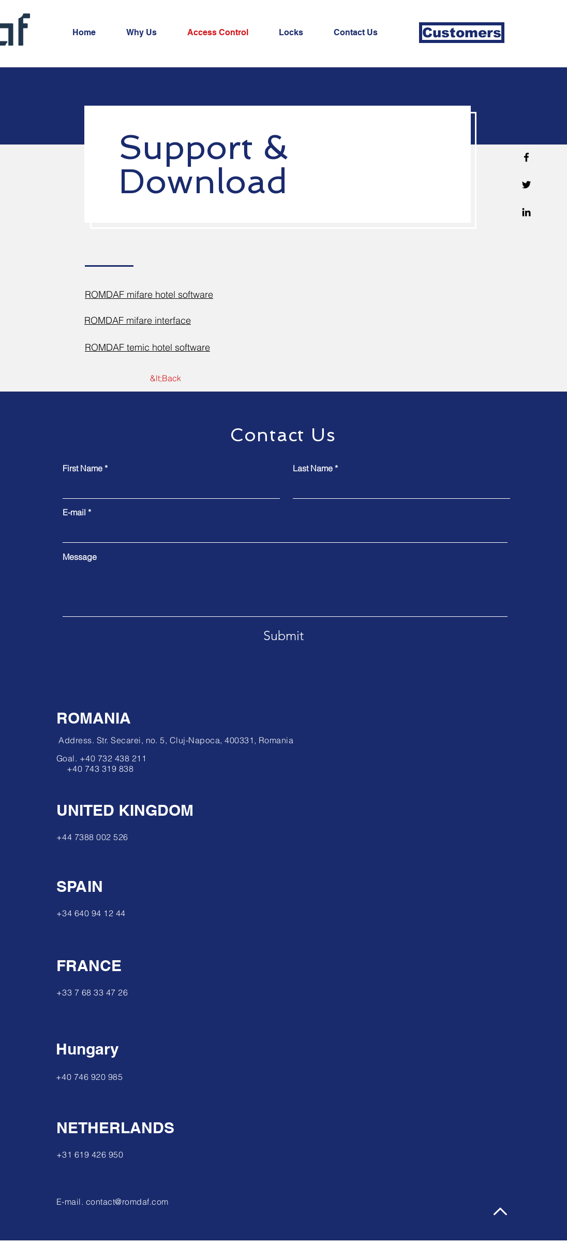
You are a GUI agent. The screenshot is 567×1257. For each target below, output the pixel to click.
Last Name (313, 468)
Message (80, 557)
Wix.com (211, 1249)
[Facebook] (526, 157)
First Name (82, 468)
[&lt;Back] (165, 378)
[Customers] (461, 32)
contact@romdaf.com (127, 1201)
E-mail (74, 512)
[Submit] (283, 635)
